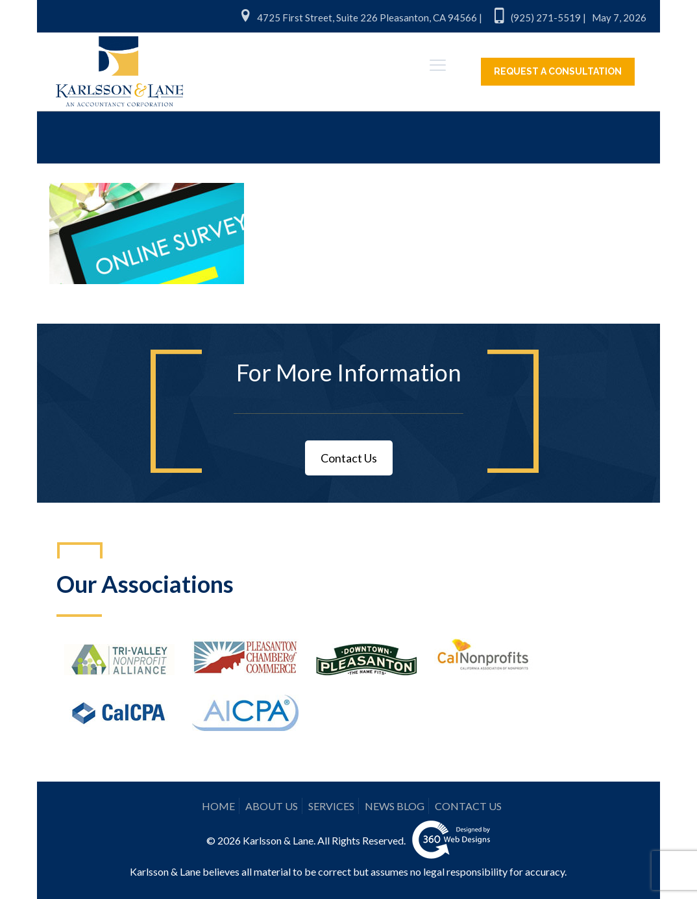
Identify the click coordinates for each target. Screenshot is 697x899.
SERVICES (331, 806)
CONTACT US (468, 806)
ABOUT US (271, 806)
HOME (218, 806)
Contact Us (349, 458)
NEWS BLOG (394, 806)
